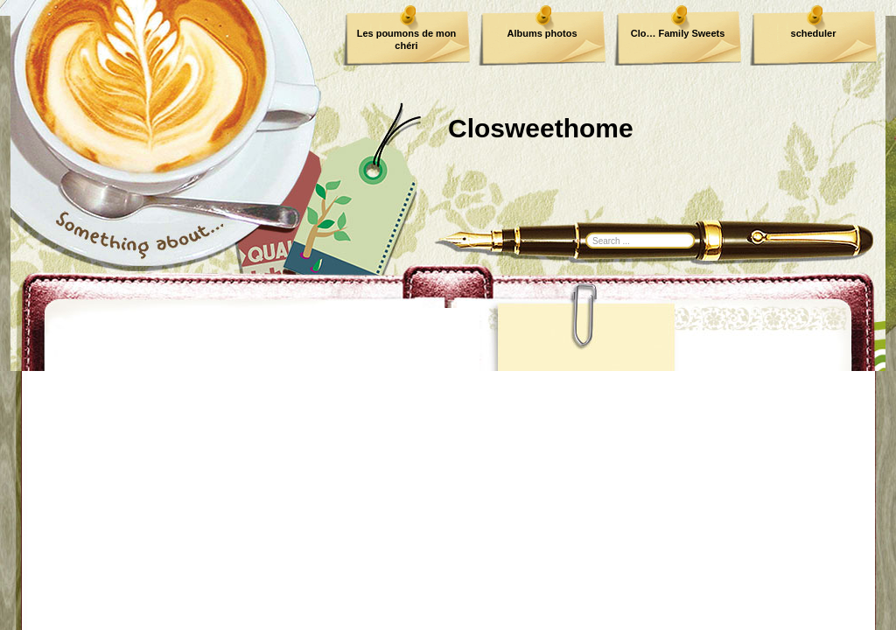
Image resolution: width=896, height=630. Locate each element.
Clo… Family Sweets (678, 33)
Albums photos (542, 33)
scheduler (813, 33)
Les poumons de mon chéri (407, 39)
